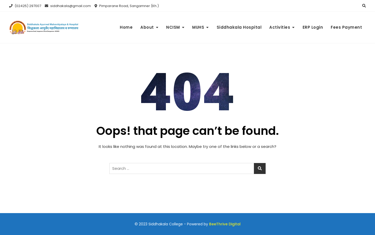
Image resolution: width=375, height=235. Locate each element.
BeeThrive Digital (225, 224)
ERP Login (313, 27)
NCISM (173, 27)
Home (126, 27)
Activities (279, 27)
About (147, 27)
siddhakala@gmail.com (68, 5)
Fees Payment (346, 27)
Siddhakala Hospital (239, 27)
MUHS (198, 27)
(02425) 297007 (25, 5)
